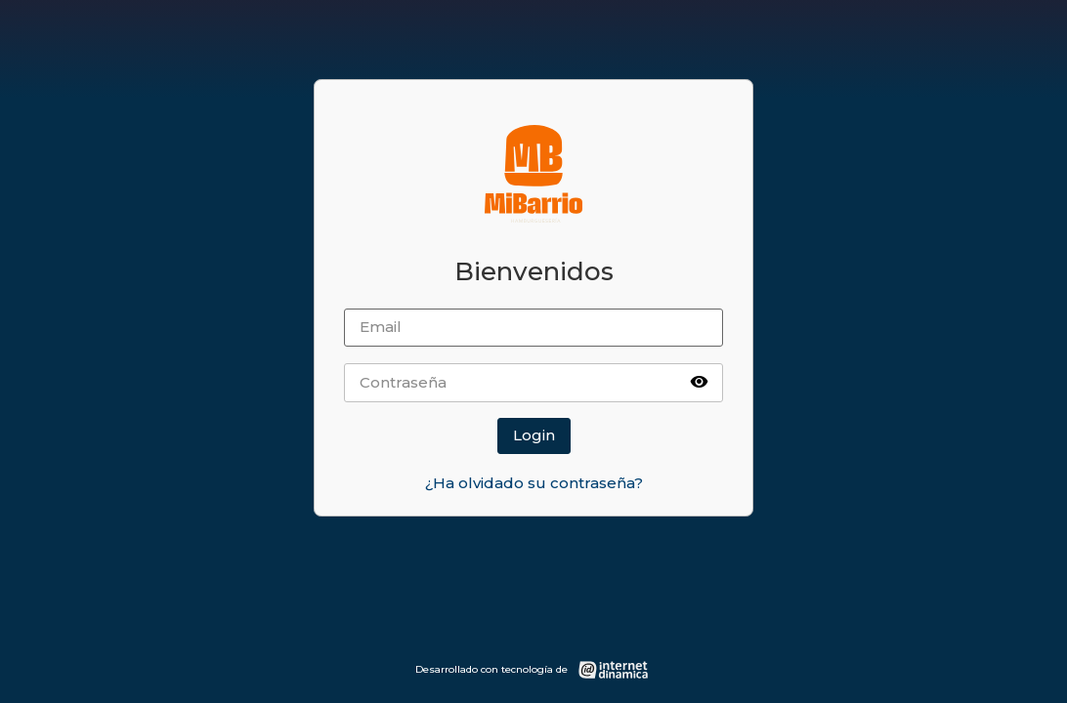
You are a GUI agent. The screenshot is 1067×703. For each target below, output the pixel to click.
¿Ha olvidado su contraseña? (534, 483)
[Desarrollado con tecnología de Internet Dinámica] (533, 669)
